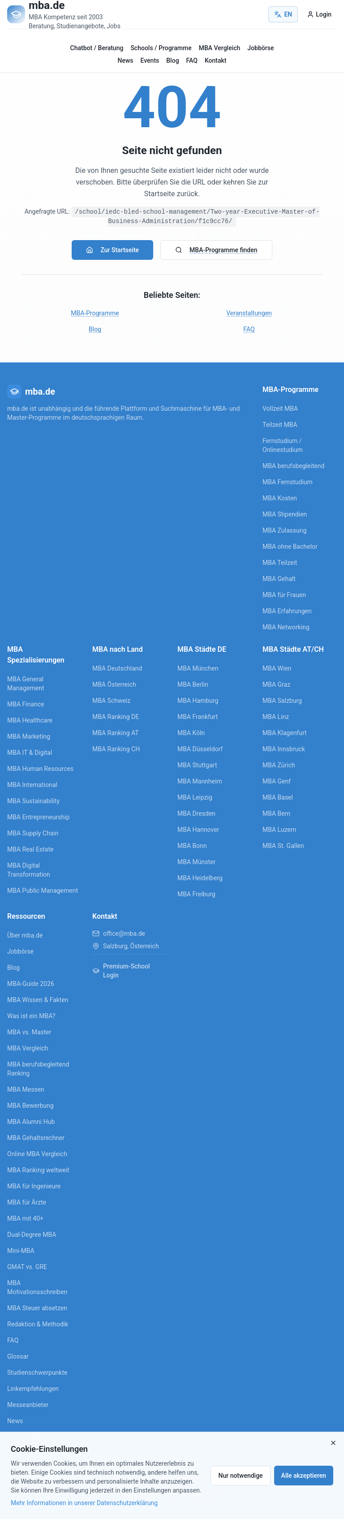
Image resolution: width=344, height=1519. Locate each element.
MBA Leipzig (194, 797)
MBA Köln (191, 732)
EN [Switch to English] (283, 14)
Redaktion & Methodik (37, 1324)
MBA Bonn (192, 845)
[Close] (333, 1443)
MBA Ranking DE (115, 716)
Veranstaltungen (249, 313)
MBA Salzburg (282, 700)
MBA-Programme (95, 313)
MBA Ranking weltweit (38, 1170)
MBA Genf (276, 781)
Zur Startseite (112, 250)
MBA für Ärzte (26, 1202)
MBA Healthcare (29, 720)
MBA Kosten (279, 498)
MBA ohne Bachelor (290, 546)
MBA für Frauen (284, 594)
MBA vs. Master (29, 1032)
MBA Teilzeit (279, 562)
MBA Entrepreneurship (38, 817)
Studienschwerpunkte (37, 1372)
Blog (172, 60)
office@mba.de (124, 933)
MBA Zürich (278, 765)
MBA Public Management (42, 890)
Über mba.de (25, 935)
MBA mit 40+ (25, 1218)
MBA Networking (286, 627)
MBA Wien (277, 668)
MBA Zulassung (284, 530)
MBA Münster (196, 861)
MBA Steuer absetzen (37, 1308)
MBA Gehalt (279, 578)
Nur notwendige (240, 1475)
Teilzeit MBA (279, 424)
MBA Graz (276, 684)
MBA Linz (275, 716)
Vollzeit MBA (280, 408)
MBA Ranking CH (116, 749)
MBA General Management (25, 684)
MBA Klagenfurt (284, 732)
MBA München (197, 668)
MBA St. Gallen (283, 845)
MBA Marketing (28, 736)
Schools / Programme (160, 48)
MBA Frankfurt (197, 716)
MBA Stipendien (284, 514)
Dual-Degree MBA (31, 1234)
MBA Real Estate (30, 849)
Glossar (18, 1356)
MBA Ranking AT (115, 732)
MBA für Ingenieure (34, 1186)
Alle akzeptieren (303, 1475)
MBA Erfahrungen (287, 611)
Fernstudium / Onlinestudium (282, 445)
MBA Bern (276, 813)
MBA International (32, 784)
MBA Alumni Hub (31, 1121)
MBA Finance (25, 704)
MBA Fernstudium (287, 482)
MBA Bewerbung (30, 1105)
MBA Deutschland (117, 668)
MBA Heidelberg (200, 878)
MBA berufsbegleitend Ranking (38, 1069)
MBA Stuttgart (197, 765)
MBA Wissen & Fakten (38, 999)
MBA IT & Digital (29, 752)
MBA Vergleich (220, 48)
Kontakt (216, 60)
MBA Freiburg (196, 894)
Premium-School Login (121, 971)
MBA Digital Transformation (28, 870)
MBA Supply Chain (32, 833)
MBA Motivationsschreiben (37, 1287)
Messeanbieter (27, 1404)
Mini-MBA (20, 1250)
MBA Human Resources (40, 768)
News (125, 60)
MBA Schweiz (111, 700)
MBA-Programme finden (216, 250)
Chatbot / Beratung (97, 48)
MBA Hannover (198, 829)
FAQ (192, 60)
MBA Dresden (196, 813)
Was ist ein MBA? (31, 1016)
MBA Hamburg (198, 700)
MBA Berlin (192, 684)
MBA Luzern (279, 829)
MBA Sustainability (33, 801)
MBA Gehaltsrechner (35, 1137)
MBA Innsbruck (283, 749)
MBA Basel (277, 797)
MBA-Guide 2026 (30, 983)
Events (150, 60)
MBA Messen (25, 1089)
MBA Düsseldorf (200, 749)
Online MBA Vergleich (37, 1154)
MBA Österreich (114, 684)
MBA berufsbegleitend (293, 465)
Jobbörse (260, 48)
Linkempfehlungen (33, 1388)
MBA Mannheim (199, 781)
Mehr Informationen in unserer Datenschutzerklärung (84, 1502)
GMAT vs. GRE (27, 1266)
